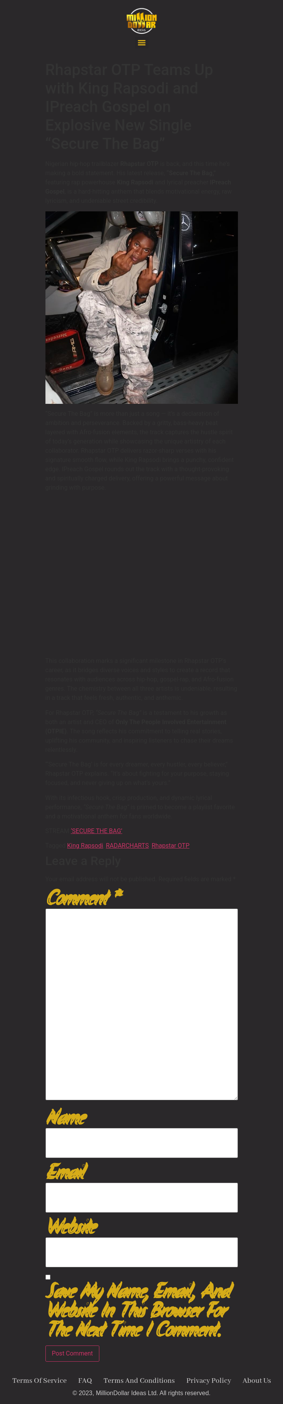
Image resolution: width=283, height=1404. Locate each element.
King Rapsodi (85, 845)
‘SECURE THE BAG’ (96, 831)
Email (64, 1173)
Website (70, 1227)
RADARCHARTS (127, 845)
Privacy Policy (208, 1381)
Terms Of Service (39, 1381)
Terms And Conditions (139, 1381)
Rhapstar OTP (170, 845)
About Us (257, 1381)
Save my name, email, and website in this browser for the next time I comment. (137, 1311)
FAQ (85, 1381)
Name (64, 1118)
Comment (82, 899)
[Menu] (142, 43)
